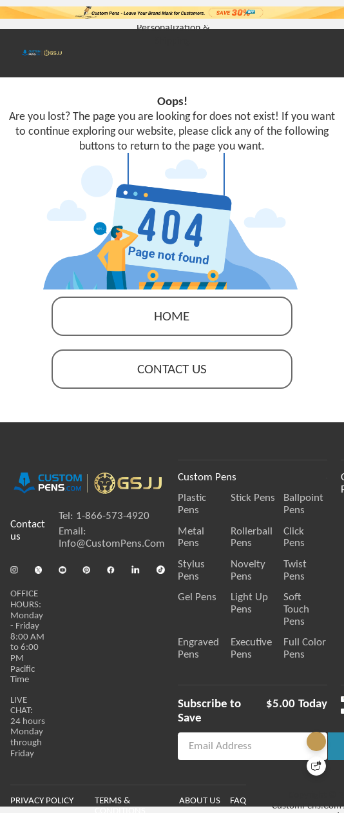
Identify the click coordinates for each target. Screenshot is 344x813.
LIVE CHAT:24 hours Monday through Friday (27, 732)
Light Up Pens (284, 573)
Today (318, 682)
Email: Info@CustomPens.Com (112, 548)
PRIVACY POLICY (41, 803)
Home (171, 328)
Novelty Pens (283, 553)
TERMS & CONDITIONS (158, 803)
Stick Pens (276, 511)
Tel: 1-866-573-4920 (104, 527)
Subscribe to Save (222, 682)
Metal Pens (203, 531)
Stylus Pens (203, 553)
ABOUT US (237, 803)
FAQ (276, 803)
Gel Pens (197, 573)
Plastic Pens (204, 511)
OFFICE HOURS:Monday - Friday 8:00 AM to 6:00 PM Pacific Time (27, 643)
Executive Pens (286, 595)
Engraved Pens (210, 595)
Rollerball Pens (287, 531)
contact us (172, 381)
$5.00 (285, 682)
